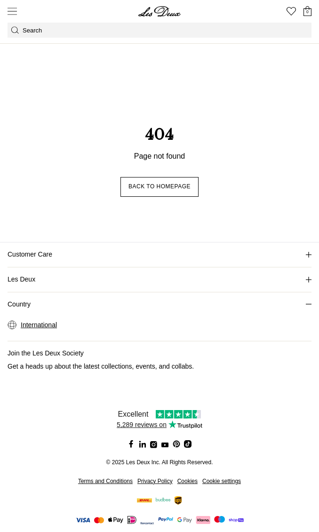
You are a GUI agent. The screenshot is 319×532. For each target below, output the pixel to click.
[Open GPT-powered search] (159, 30)
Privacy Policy (155, 481)
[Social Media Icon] (131, 444)
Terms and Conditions (105, 481)
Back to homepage (159, 186)
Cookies (187, 481)
